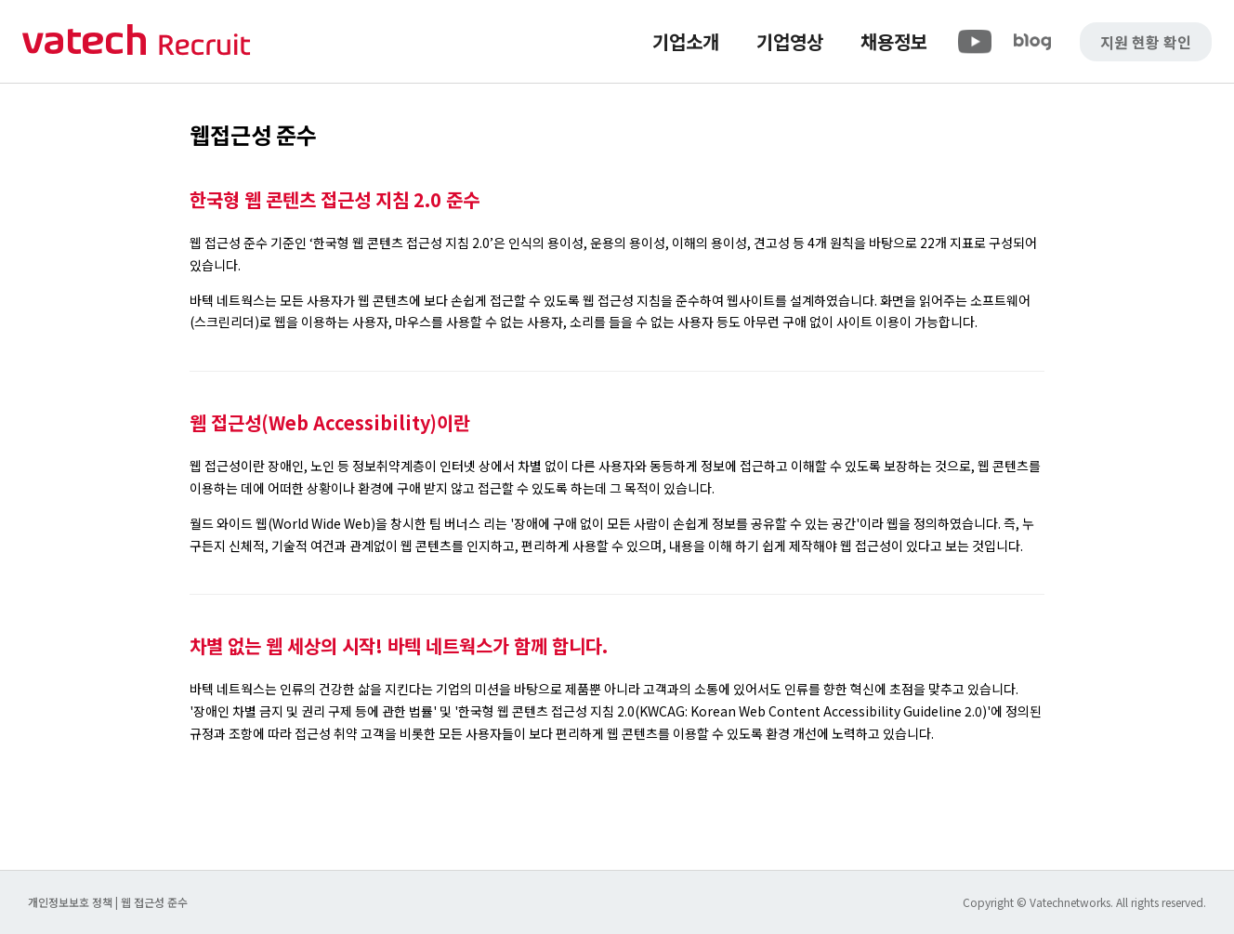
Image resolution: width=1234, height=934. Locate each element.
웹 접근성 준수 (154, 902)
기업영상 (789, 41)
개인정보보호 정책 (71, 902)
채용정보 (893, 41)
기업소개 (685, 41)
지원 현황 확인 (1145, 42)
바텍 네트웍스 (136, 41)
